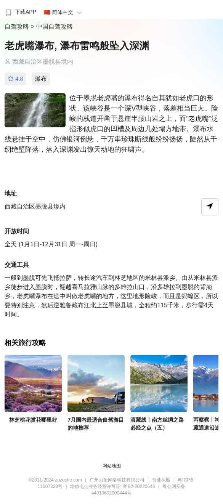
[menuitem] (20, 9)
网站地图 (112, 466)
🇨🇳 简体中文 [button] (64, 12)
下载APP (20, 12)
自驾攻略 (17, 26)
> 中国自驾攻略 (52, 26)
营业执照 (161, 480)
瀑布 (41, 78)
